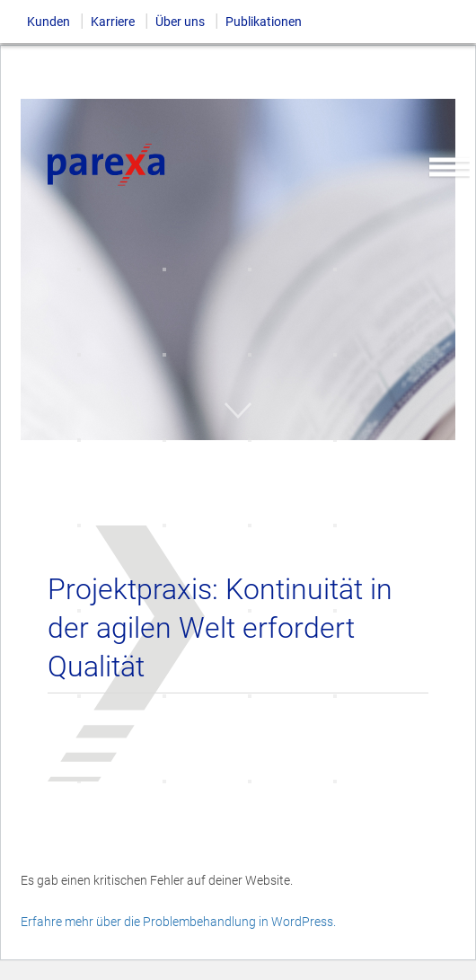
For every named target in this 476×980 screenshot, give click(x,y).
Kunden (48, 21)
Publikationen (263, 21)
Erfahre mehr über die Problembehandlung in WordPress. (178, 921)
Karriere (113, 21)
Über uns (180, 21)
